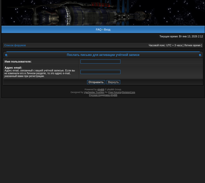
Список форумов (15, 45)
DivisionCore (128, 92)
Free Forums (114, 92)
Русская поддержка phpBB (103, 95)
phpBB (100, 89)
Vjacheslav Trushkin (94, 92)
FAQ (99, 29)
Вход (107, 29)
